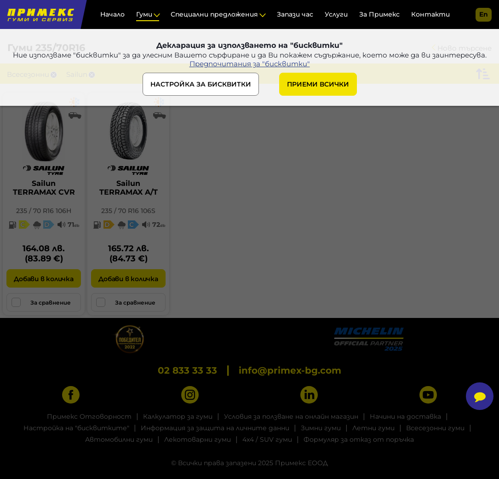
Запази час (295, 14)
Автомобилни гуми (119, 439)
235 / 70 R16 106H (43, 211)
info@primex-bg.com (290, 370)
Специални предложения (214, 14)
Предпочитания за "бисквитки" (249, 63)
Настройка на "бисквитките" (76, 428)
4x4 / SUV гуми (267, 439)
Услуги (336, 14)
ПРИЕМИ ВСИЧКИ (318, 84)
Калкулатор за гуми (177, 416)
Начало (112, 14)
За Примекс (379, 14)
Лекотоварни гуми (197, 439)
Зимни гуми (321, 428)
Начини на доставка (405, 416)
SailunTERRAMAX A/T (128, 187)
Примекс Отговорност (89, 416)
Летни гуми (373, 428)
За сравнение (41, 302)
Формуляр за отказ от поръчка (359, 439)
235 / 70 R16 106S (128, 211)
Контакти (430, 14)
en (483, 14)
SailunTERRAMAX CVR (44, 187)
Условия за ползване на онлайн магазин (291, 416)
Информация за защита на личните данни (215, 428)
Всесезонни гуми (435, 428)
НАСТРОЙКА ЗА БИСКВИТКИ (200, 84)
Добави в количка (43, 279)
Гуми (144, 14)
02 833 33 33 (187, 370)
